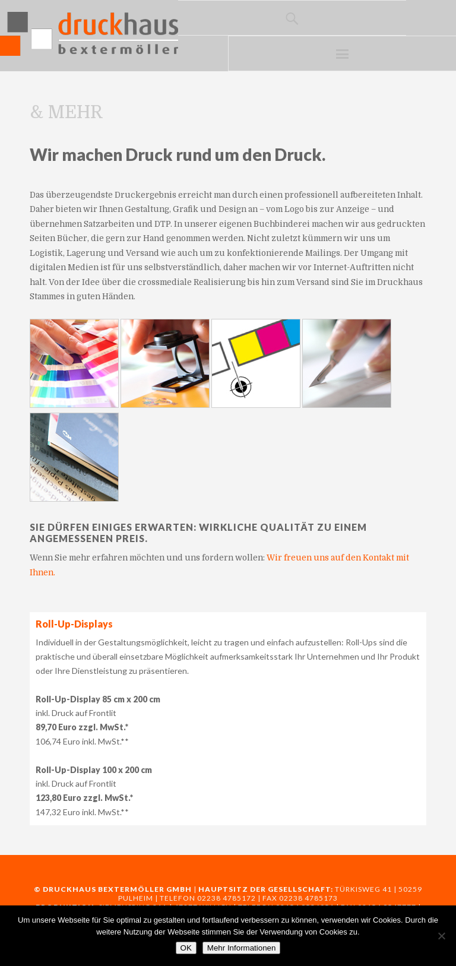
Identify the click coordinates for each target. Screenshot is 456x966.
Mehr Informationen (241, 947)
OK (186, 947)
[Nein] (441, 936)
